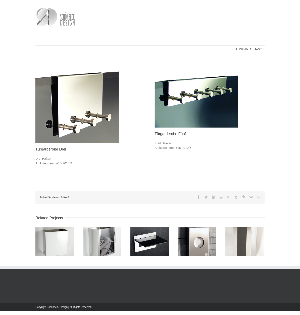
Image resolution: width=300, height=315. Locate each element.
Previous (245, 49)
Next (258, 49)
